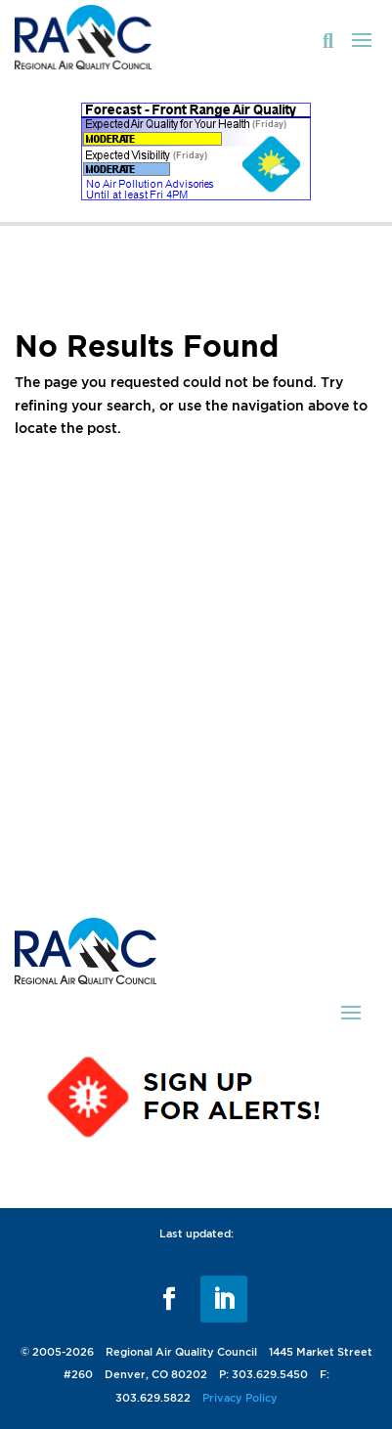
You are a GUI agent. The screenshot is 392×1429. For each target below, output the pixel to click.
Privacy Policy (240, 1398)
